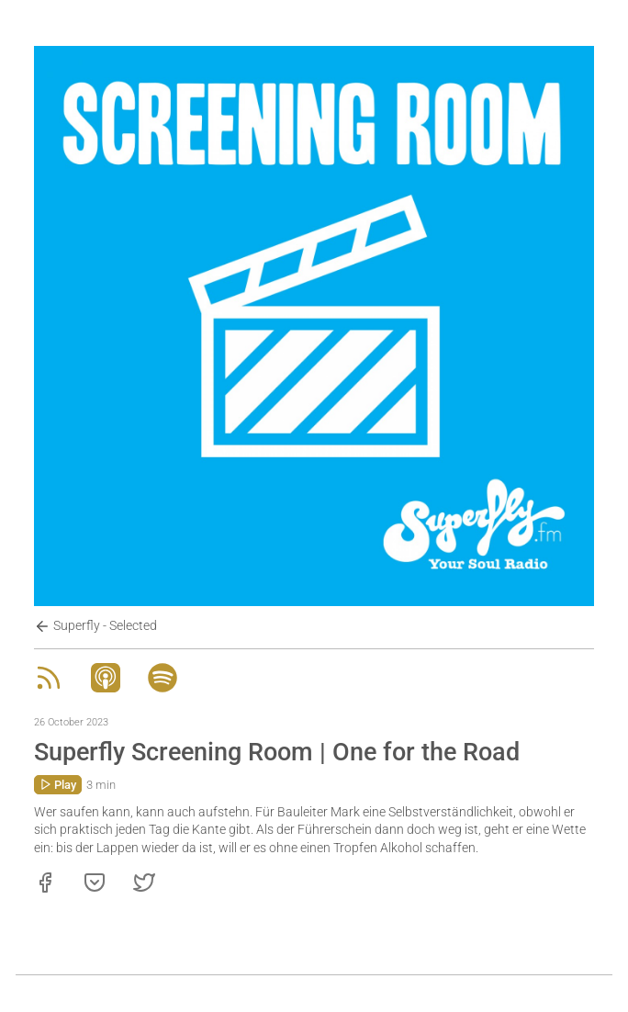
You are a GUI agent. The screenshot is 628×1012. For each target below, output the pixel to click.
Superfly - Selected (95, 626)
